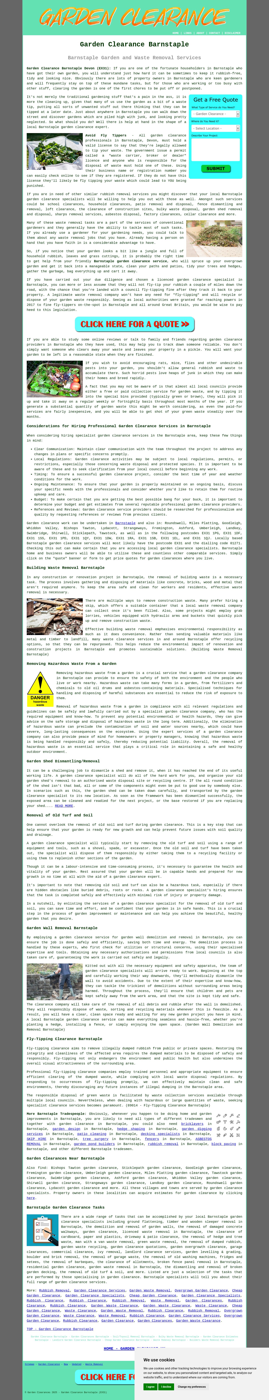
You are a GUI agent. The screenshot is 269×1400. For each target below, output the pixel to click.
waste (116, 150)
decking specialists (160, 1134)
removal (78, 238)
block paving (223, 1144)
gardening (100, 97)
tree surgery (95, 1139)
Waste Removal (165, 1301)
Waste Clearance (211, 1306)
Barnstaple (125, 523)
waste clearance (118, 639)
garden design (66, 1129)
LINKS (187, 33)
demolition (208, 942)
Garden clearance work (48, 523)
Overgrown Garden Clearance (201, 1290)
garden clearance (77, 127)
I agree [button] (150, 1386)
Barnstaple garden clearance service (130, 261)
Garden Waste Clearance (114, 1306)
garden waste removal (110, 1267)
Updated (76, 1364)
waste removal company (220, 606)
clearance (217, 1247)
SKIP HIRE (36, 1139)
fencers (152, 1139)
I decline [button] (166, 1386)
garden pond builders (94, 1144)
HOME (176, 33)
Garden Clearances (203, 1301)
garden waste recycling (83, 1247)
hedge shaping (131, 1129)
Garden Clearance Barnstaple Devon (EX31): (69, 68)
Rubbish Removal (54, 1290)
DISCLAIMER (232, 33)
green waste (193, 412)
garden (72, 73)
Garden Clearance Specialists (94, 1295)
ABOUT (200, 33)
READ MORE (64, 806)
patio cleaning (91, 1134)
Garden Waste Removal (149, 1290)
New (66, 1364)
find (42, 1168)
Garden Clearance (117, 1321)
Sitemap (29, 1364)
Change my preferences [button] (192, 1386)
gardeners (36, 228)
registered (124, 176)
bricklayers (192, 1124)
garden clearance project (124, 474)
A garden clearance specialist (57, 843)
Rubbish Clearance (45, 1301)
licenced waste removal (146, 1232)
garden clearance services (74, 543)
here (31, 1198)
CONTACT (214, 33)
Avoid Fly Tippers (105, 135)
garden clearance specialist (88, 776)
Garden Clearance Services (99, 1290)
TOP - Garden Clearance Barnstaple (60, 1329)
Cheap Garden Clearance (152, 1295)
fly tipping (91, 181)
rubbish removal (163, 1144)
